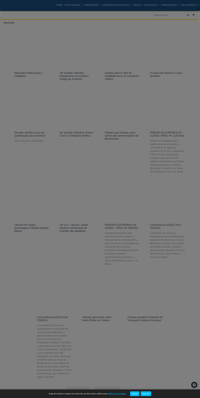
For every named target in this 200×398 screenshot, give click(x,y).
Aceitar (135, 394)
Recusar (146, 394)
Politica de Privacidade (117, 394)
